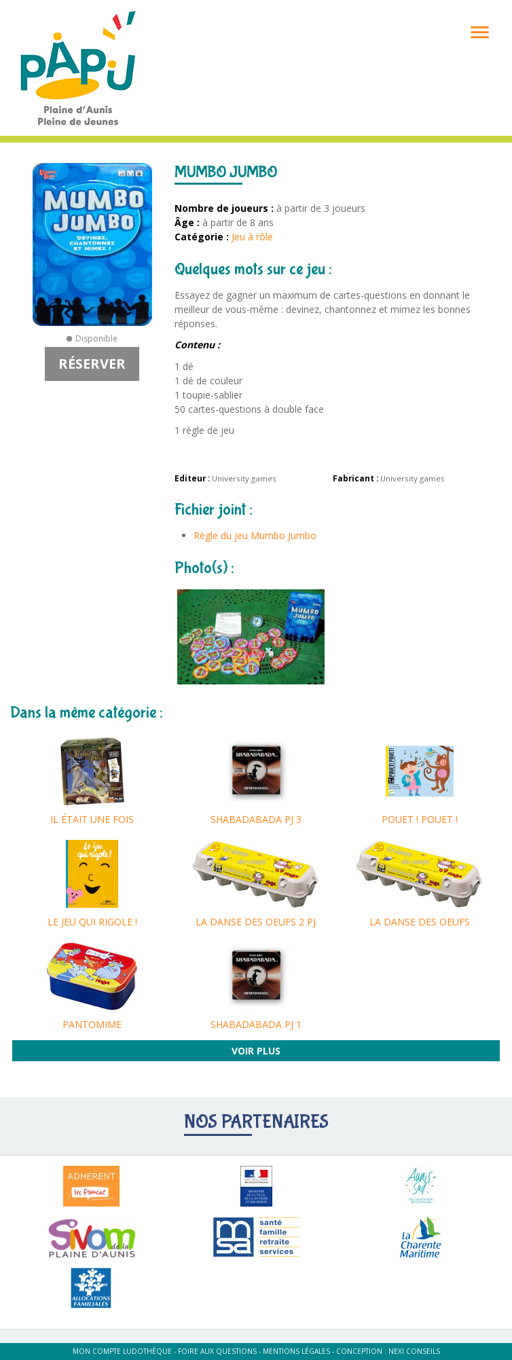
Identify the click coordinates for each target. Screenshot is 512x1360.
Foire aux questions (217, 1351)
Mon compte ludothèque (122, 1351)
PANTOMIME (92, 1024)
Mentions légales (296, 1351)
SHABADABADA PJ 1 (256, 1024)
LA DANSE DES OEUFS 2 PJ (256, 921)
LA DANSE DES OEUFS (419, 921)
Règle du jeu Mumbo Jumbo (255, 535)
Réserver (92, 363)
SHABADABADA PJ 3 (256, 819)
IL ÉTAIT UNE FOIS (92, 819)
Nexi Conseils (414, 1351)
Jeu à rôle (252, 236)
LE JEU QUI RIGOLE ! (92, 921)
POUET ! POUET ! (420, 819)
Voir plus (256, 1050)
